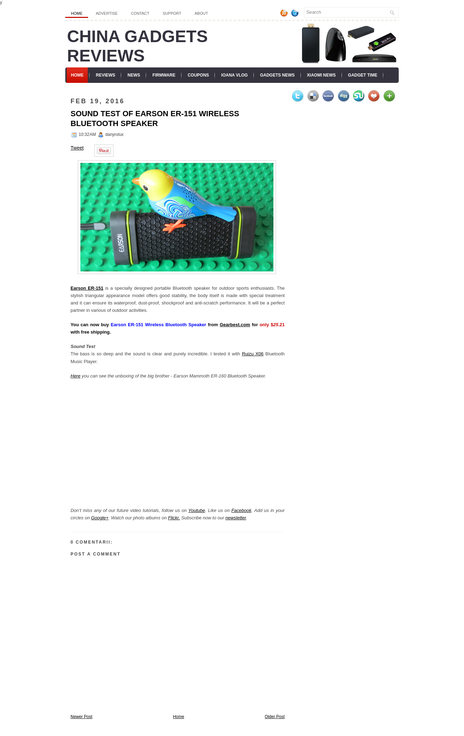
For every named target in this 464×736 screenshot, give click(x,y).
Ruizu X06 (253, 353)
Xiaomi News (321, 75)
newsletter (235, 517)
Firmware (163, 75)
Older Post (275, 716)
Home (76, 13)
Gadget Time (362, 75)
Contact (140, 13)
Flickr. (174, 517)
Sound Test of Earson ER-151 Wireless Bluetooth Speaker (155, 118)
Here (75, 376)
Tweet (77, 148)
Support (172, 13)
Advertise (107, 13)
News (133, 75)
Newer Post (81, 716)
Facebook (241, 510)
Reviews (105, 75)
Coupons (198, 75)
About (201, 13)
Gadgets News (277, 75)
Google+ (100, 517)
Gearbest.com (235, 324)
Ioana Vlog (234, 75)
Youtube (196, 510)
